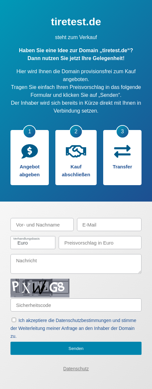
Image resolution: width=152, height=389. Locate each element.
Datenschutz (76, 368)
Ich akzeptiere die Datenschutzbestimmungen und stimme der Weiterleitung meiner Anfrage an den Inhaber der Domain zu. (73, 328)
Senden (76, 348)
